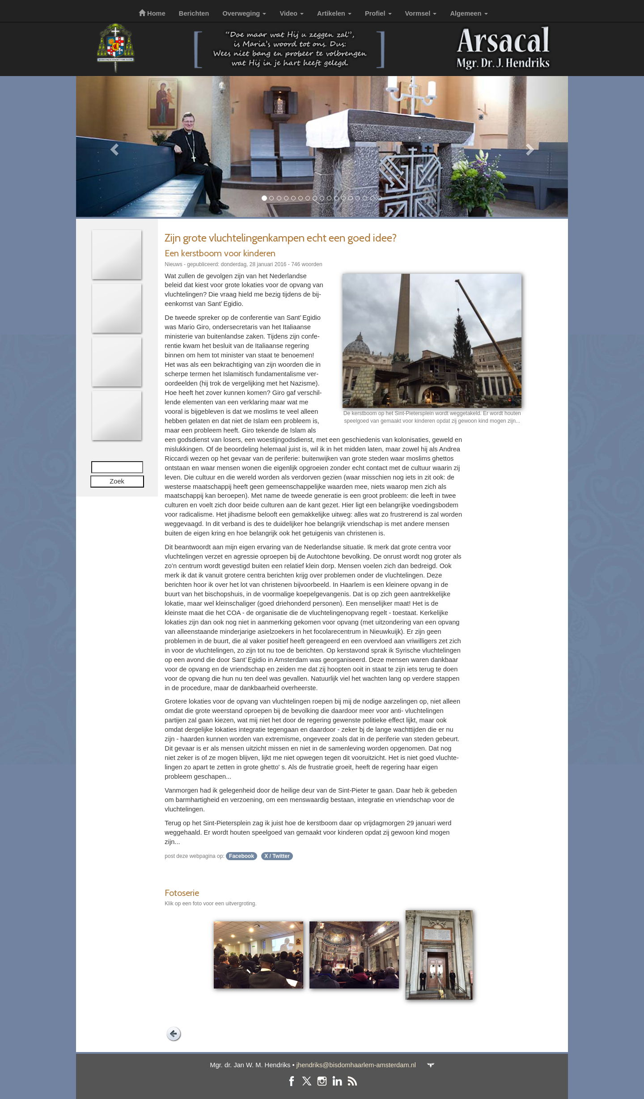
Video (292, 13)
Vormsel (421, 13)
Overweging (244, 13)
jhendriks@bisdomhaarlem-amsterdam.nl (356, 1065)
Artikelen (334, 13)
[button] (113, 146)
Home (152, 13)
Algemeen (468, 13)
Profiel (378, 13)
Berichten (194, 13)
